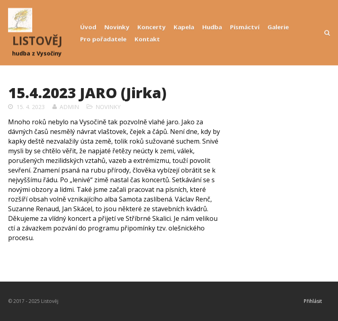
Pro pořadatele (103, 39)
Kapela (184, 27)
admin (69, 107)
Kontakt (147, 39)
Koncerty (151, 27)
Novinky (116, 27)
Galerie (278, 27)
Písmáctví (244, 27)
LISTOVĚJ (37, 40)
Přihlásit (313, 301)
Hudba (212, 27)
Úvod (88, 27)
